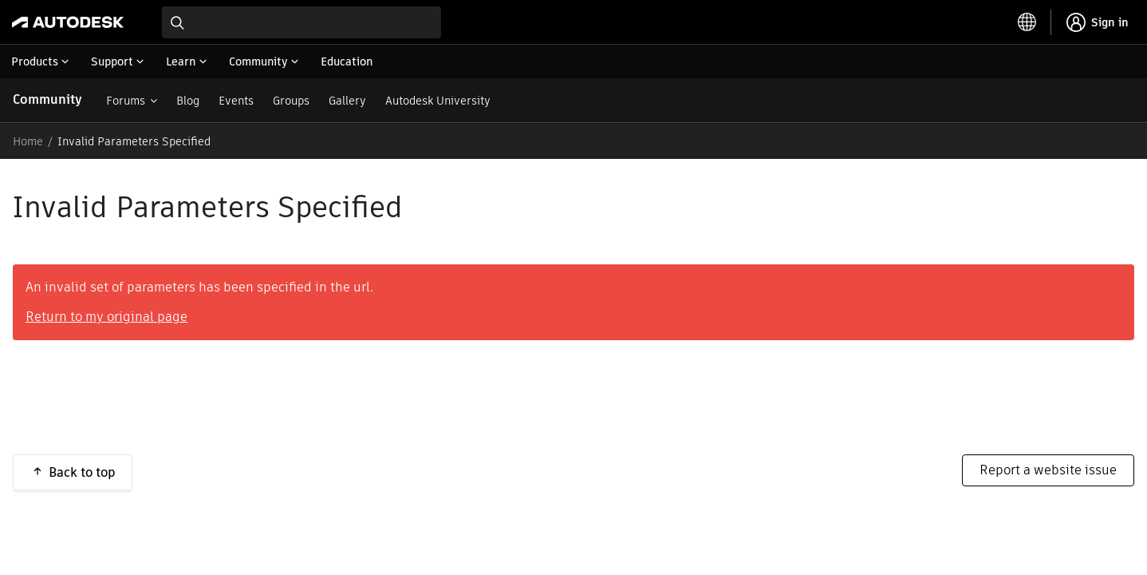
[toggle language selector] (1027, 22)
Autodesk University (438, 101)
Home (28, 141)
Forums (125, 101)
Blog (187, 101)
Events (236, 101)
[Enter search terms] (301, 22)
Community (47, 99)
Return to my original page (106, 316)
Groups (291, 101)
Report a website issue (1048, 470)
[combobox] (301, 22)
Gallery (347, 101)
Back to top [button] (82, 472)
